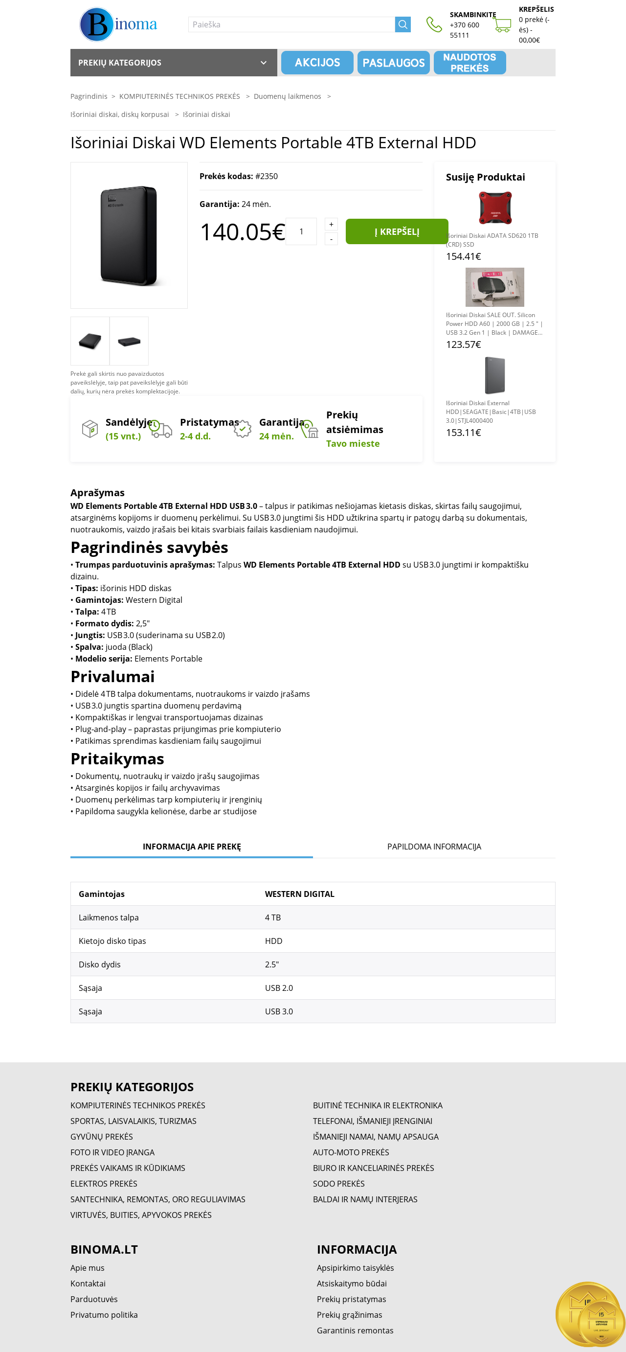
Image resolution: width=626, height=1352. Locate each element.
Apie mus (87, 1267)
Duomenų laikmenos (288, 96)
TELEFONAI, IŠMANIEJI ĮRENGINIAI (372, 1121)
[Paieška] (291, 24)
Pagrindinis (89, 96)
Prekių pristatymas (351, 1299)
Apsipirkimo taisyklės (355, 1267)
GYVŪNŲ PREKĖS (101, 1136)
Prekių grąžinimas (349, 1314)
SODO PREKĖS (339, 1183)
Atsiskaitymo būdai (352, 1283)
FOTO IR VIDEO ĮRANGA (112, 1152)
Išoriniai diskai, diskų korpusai (120, 114)
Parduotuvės (94, 1299)
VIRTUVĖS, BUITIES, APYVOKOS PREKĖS (141, 1215)
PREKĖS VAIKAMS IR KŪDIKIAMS (127, 1168)
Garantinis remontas (355, 1330)
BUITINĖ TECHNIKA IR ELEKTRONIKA (378, 1105)
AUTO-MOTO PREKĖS (351, 1152)
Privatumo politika (104, 1314)
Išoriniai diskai (206, 114)
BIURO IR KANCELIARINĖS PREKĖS (373, 1168)
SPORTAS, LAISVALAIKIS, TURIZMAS (133, 1121)
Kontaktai (88, 1283)
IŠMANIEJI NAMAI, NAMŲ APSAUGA (376, 1136)
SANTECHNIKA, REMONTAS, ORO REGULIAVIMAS (158, 1199)
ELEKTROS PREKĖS (103, 1183)
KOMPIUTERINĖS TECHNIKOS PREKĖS (180, 96)
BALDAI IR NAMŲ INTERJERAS (365, 1199)
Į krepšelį (397, 231)
